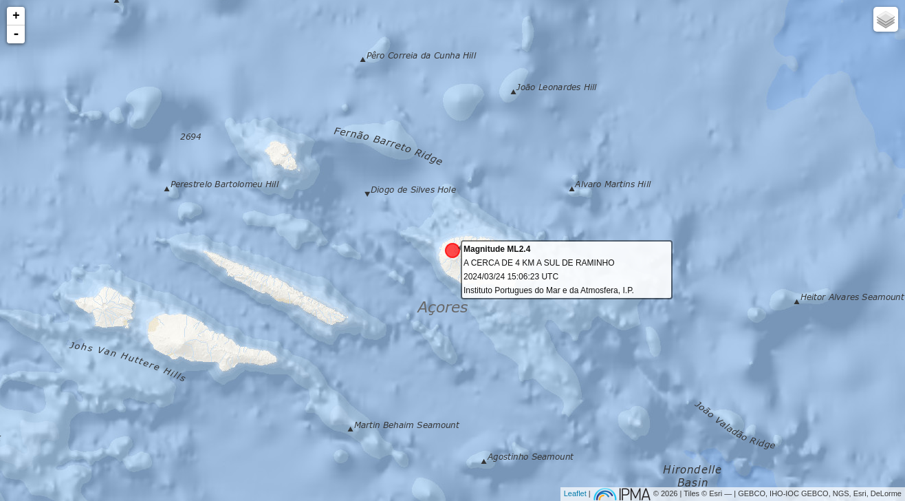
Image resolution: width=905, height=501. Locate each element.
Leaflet (575, 493)
